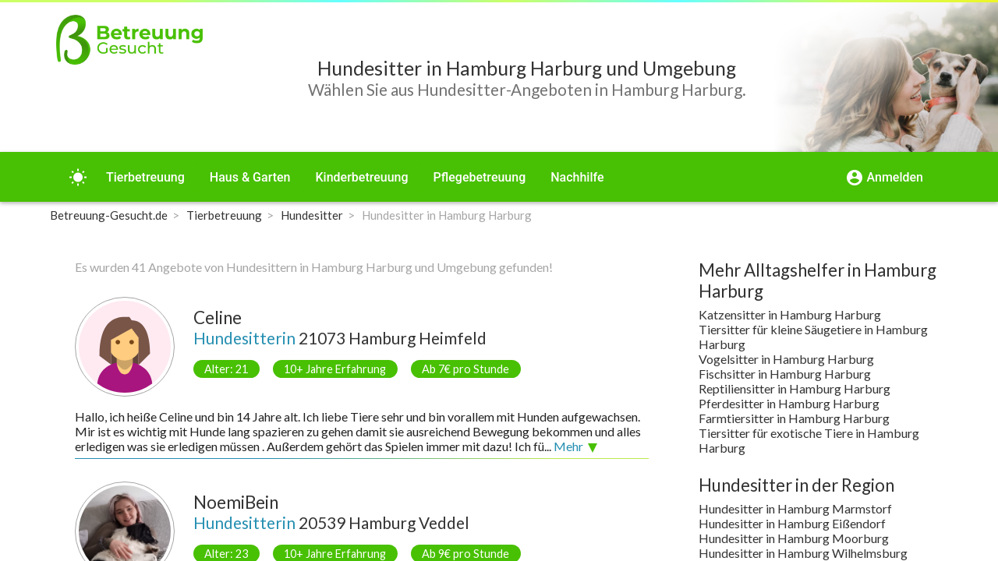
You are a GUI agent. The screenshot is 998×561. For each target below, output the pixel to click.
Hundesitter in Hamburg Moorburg (794, 538)
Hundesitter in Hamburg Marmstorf (795, 508)
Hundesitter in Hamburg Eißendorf (792, 523)
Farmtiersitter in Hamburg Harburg (794, 418)
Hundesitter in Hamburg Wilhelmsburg (803, 552)
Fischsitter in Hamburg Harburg (785, 373)
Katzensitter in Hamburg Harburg (790, 314)
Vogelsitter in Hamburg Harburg (786, 358)
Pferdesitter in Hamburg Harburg (789, 403)
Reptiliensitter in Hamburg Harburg (794, 388)
